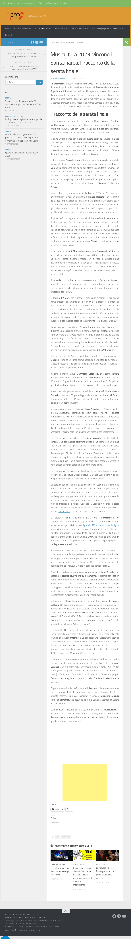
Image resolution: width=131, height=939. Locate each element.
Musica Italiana (77, 42)
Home (8, 28)
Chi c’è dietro (8, 3)
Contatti (9, 35)
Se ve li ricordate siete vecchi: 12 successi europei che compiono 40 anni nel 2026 (24, 104)
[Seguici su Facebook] (32, 42)
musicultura (66, 837)
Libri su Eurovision (78, 28)
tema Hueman (36, 933)
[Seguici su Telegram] (36, 42)
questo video (64, 511)
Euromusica (10, 116)
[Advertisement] (85, 782)
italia (57, 837)
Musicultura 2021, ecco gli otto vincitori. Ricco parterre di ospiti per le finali (60, 871)
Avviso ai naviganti (26, 3)
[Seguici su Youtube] (41, 42)
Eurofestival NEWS (22, 28)
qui (106, 453)
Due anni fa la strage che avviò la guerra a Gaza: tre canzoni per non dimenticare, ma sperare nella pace (21, 137)
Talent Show (59, 28)
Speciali (8, 98)
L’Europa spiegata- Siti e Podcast (106, 28)
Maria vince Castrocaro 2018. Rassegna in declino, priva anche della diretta (105, 871)
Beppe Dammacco (60, 78)
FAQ (40, 3)
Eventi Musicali (41, 28)
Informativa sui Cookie (56, 3)
